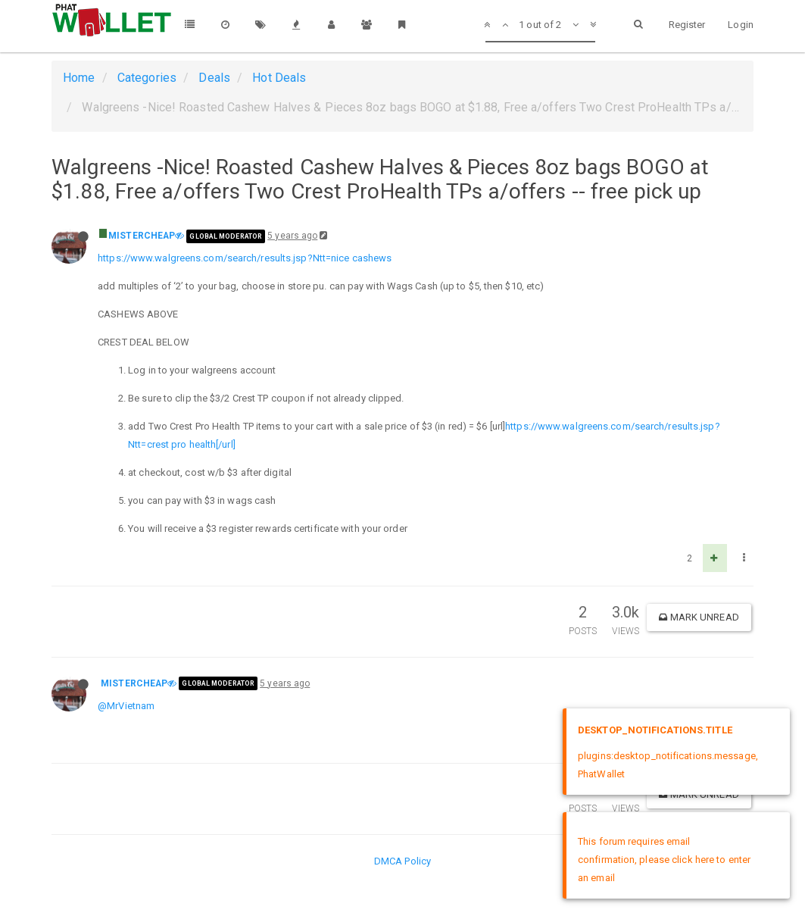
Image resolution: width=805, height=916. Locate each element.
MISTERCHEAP (141, 235)
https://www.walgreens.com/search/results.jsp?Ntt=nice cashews (245, 258)
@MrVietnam (126, 705)
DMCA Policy (402, 861)
